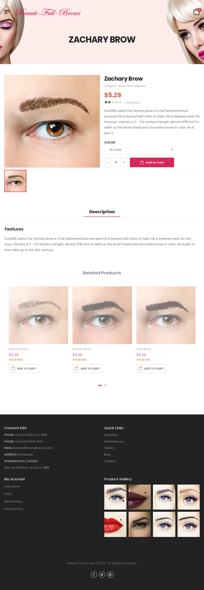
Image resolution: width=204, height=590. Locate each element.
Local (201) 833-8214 (29, 441)
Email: (8, 448)
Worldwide (25, 454)
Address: (10, 454)
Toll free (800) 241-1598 (31, 435)
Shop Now (111, 435)
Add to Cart (154, 162)
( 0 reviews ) (133, 102)
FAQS (8, 494)
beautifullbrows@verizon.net (33, 448)
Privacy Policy (13, 509)
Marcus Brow (18, 349)
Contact (109, 461)
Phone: (9, 435)
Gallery (109, 448)
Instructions (12, 486)
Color (109, 142)
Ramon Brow (81, 349)
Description (102, 212)
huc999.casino (115, 111)
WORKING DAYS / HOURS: (21, 461)
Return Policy (13, 501)
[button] (100, 385)
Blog (107, 454)
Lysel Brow (143, 349)
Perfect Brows (113, 441)
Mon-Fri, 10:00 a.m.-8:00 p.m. (26, 468)
